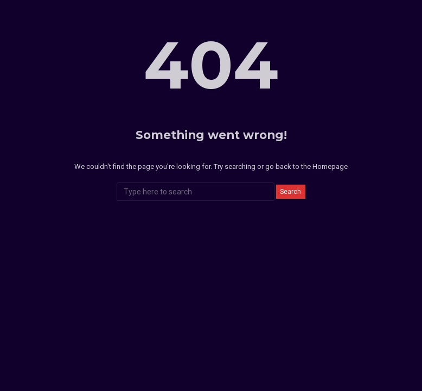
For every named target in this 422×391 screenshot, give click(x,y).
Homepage (330, 166)
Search (290, 191)
